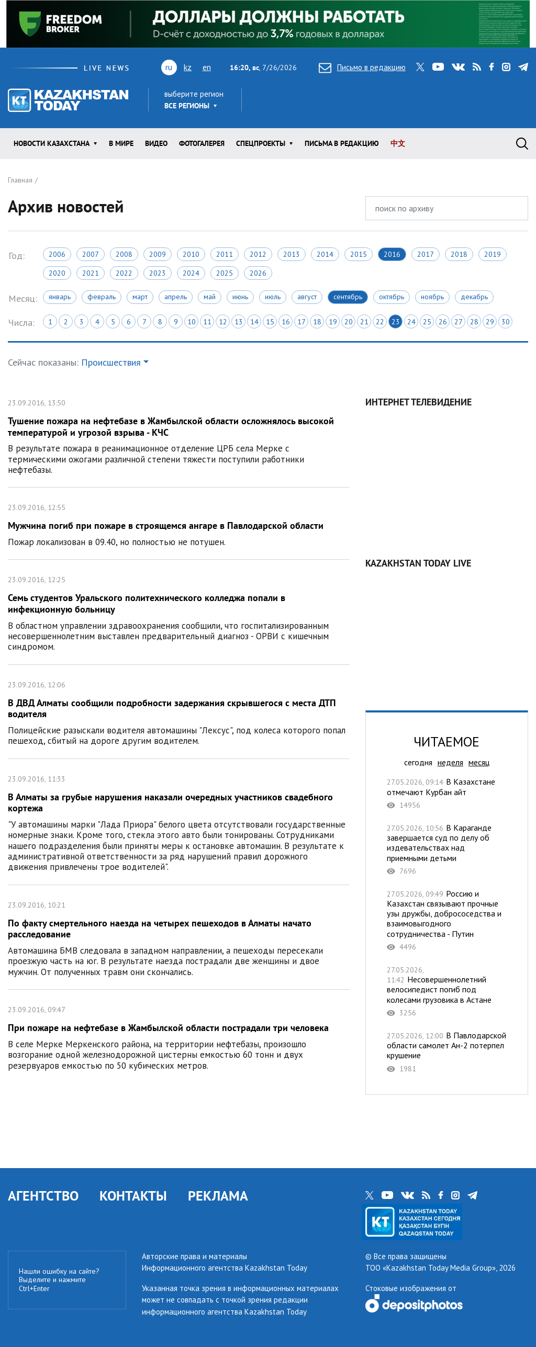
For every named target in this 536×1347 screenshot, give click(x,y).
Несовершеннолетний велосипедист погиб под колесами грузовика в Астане (447, 991)
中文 (397, 143)
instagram (506, 67)
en (207, 67)
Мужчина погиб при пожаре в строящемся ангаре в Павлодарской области (179, 523)
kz (188, 67)
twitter (420, 67)
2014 (325, 254)
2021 (90, 273)
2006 (57, 254)
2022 (124, 273)
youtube (438, 67)
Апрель (175, 296)
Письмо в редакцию (362, 67)
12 (223, 321)
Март (140, 296)
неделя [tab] (450, 762)
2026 (258, 273)
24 (411, 321)
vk (458, 67)
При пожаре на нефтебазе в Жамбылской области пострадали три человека (179, 1036)
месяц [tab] (478, 762)
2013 (291, 254)
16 (286, 321)
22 (380, 321)
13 (238, 321)
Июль (273, 296)
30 (505, 321)
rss (477, 67)
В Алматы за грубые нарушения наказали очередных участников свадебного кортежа (179, 822)
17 (301, 321)
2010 (191, 254)
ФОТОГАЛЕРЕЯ (202, 143)
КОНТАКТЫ (133, 1195)
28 (474, 321)
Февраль (101, 296)
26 (443, 321)
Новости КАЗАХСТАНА (52, 143)
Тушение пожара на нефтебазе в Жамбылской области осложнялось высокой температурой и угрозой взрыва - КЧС (179, 435)
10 (191, 321)
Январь (60, 296)
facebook (491, 67)
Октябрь (391, 296)
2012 (258, 254)
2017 (425, 254)
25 (427, 321)
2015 (358, 254)
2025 (224, 273)
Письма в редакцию (342, 143)
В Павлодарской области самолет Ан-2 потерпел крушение (447, 1052)
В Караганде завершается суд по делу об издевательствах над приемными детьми (447, 849)
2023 (157, 273)
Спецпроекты (260, 143)
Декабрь (474, 296)
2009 (157, 254)
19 (333, 321)
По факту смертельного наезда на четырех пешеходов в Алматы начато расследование (179, 937)
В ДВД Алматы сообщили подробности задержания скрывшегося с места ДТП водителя (179, 711)
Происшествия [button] (111, 362)
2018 (459, 254)
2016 (392, 254)
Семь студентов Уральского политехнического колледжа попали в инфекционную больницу (179, 612)
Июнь (240, 296)
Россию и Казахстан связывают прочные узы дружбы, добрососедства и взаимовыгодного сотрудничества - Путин (447, 920)
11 (207, 321)
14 (254, 321)
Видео (156, 143)
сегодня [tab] (418, 762)
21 (364, 321)
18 (317, 321)
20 (348, 321)
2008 (124, 254)
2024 (191, 273)
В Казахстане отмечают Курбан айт (447, 793)
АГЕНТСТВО (43, 1195)
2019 (492, 254)
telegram (523, 67)
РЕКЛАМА (218, 1195)
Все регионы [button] (186, 105)
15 (270, 321)
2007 (90, 254)
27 (458, 321)
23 (396, 321)
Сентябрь (347, 296)
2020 (57, 273)
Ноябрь (432, 296)
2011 (224, 254)
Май (210, 296)
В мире (121, 143)
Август (307, 296)
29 (490, 321)
